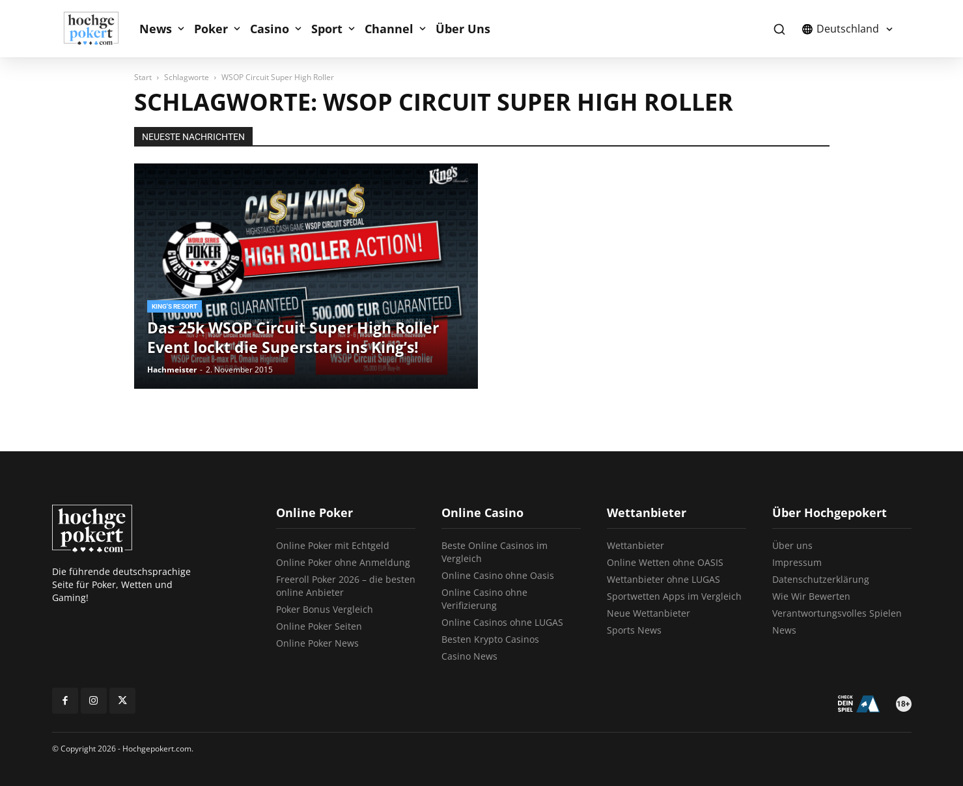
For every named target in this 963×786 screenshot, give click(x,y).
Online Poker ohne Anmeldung (343, 562)
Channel (389, 28)
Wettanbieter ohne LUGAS (663, 579)
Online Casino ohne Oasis (497, 575)
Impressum (797, 562)
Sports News (634, 630)
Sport (326, 28)
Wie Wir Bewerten (811, 596)
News (155, 28)
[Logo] (98, 28)
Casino (269, 28)
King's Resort (174, 306)
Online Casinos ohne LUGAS (502, 622)
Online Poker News (317, 643)
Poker (211, 28)
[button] (780, 29)
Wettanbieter (635, 545)
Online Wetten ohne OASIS (665, 562)
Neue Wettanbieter (648, 613)
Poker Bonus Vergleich (324, 609)
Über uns (792, 545)
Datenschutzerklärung (820, 579)
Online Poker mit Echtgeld (332, 545)
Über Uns (463, 28)
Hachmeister (172, 369)
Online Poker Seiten (319, 626)
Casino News (469, 656)
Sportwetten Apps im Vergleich (674, 596)
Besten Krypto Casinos (490, 639)
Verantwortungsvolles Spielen (837, 613)
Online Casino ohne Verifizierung (484, 598)
